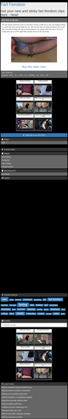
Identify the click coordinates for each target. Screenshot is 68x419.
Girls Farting (6, 157)
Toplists (6, 178)
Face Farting (6, 163)
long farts (6, 309)
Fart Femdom (13, 4)
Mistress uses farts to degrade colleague (16, 414)
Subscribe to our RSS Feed (34, 135)
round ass (55, 309)
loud (13, 309)
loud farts (21, 309)
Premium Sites (8, 149)
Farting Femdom (8, 167)
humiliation (53, 305)
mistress (31, 309)
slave (12, 314)
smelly (21, 75)
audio (11, 300)
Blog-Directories (9, 171)
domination (27, 300)
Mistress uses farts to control (12, 417)
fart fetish (4, 305)
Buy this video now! (34, 66)
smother (41, 314)
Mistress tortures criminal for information (16, 390)
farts (32, 305)
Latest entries (8, 384)
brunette (18, 300)
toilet (63, 314)
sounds (48, 314)
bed (47, 75)
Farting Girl (6, 160)
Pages (5, 139)
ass (16, 75)
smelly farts (30, 314)
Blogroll (6, 153)
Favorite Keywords (10, 295)
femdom (39, 305)
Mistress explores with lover (11, 404)
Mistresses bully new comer (11, 410)
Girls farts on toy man (10, 20)
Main (3, 143)
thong (42, 75)
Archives (6, 321)
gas (37, 75)
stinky (56, 314)
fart (25, 75)
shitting (4, 314)
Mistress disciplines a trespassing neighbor (17, 397)
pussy (46, 309)
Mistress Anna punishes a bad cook (14, 394)
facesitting (31, 75)
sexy (63, 309)
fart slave (13, 305)
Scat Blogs (5, 174)
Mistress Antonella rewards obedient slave (17, 387)
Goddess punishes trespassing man (14, 407)
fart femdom (55, 299)
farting (11, 75)
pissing (39, 309)
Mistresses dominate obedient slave (14, 400)
